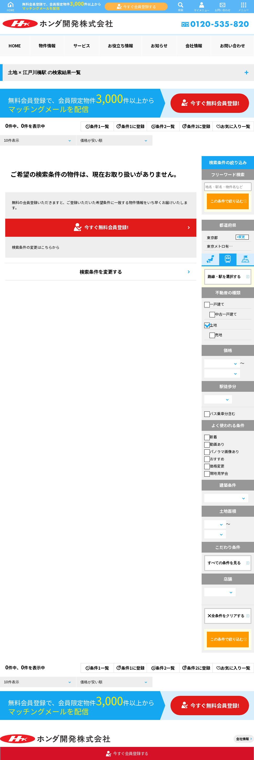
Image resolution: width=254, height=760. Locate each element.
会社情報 (193, 45)
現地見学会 (216, 473)
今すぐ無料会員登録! (210, 103)
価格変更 (214, 466)
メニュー (243, 6)
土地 (210, 325)
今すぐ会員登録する (136, 6)
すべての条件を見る (224, 563)
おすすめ (214, 458)
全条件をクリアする (226, 616)
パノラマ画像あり (221, 451)
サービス (81, 45)
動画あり (214, 444)
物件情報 (47, 45)
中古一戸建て (223, 314)
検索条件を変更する (101, 271)
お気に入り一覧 (233, 126)
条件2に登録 (195, 126)
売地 (215, 334)
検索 (180, 6)
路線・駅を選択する (224, 276)
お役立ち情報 (120, 45)
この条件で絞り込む (226, 201)
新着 (210, 436)
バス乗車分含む (219, 413)
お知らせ (159, 45)
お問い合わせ (222, 6)
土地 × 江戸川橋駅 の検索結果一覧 (44, 72)
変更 (242, 237)
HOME (10, 6)
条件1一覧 (97, 126)
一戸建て (214, 304)
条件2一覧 (163, 126)
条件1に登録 (130, 126)
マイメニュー (201, 6)
